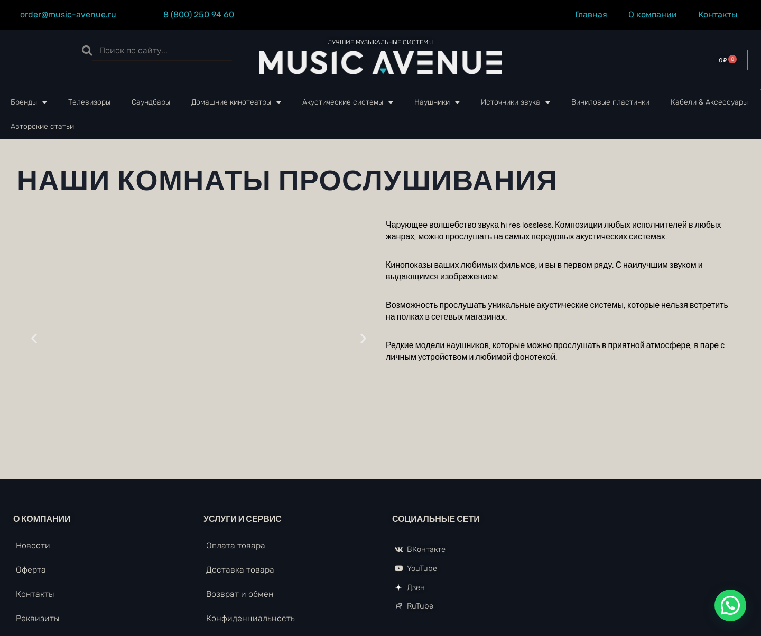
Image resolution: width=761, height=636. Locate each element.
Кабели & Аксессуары (709, 102)
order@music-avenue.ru (68, 15)
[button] (34, 338)
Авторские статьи (42, 126)
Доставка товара (240, 570)
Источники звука (515, 102)
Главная (591, 15)
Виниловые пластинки (610, 102)
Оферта (31, 570)
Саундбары (151, 102)
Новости (33, 545)
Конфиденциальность (250, 618)
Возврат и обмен (240, 594)
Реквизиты (38, 618)
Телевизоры (89, 102)
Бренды (29, 102)
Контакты (720, 15)
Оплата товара (235, 545)
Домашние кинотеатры (236, 102)
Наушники (437, 102)
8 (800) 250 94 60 (198, 15)
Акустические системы (347, 102)
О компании (652, 15)
